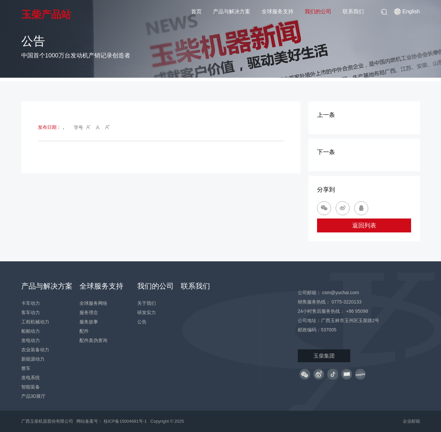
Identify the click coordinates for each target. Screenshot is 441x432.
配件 (84, 331)
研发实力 (146, 312)
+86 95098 (357, 311)
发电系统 (30, 377)
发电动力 (30, 340)
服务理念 (88, 312)
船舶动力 (30, 331)
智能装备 (30, 386)
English (407, 11)
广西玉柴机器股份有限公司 (47, 421)
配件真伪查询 (93, 340)
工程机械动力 (35, 321)
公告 (142, 321)
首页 (196, 11)
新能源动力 (33, 359)
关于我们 (146, 303)
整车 (26, 368)
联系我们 (353, 11)
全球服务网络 (93, 303)
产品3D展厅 (33, 396)
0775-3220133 (346, 301)
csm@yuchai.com (340, 292)
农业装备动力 (35, 349)
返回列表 (364, 225)
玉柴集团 (324, 356)
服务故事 (88, 321)
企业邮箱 (411, 421)
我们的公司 (318, 11)
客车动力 (30, 312)
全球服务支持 (277, 11)
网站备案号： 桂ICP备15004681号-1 (112, 421)
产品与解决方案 (231, 11)
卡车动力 (30, 303)
